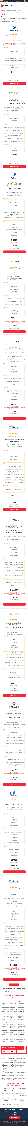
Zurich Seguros (14, 1093)
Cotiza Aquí (14, 1117)
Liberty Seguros (14, 1099)
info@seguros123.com (14, 1124)
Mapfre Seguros (6, 1104)
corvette (14, 10)
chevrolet (9, 10)
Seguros (3, 10)
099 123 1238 (20, 1122)
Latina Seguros (14, 1104)
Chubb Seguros (6, 1093)
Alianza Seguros (22, 1088)
